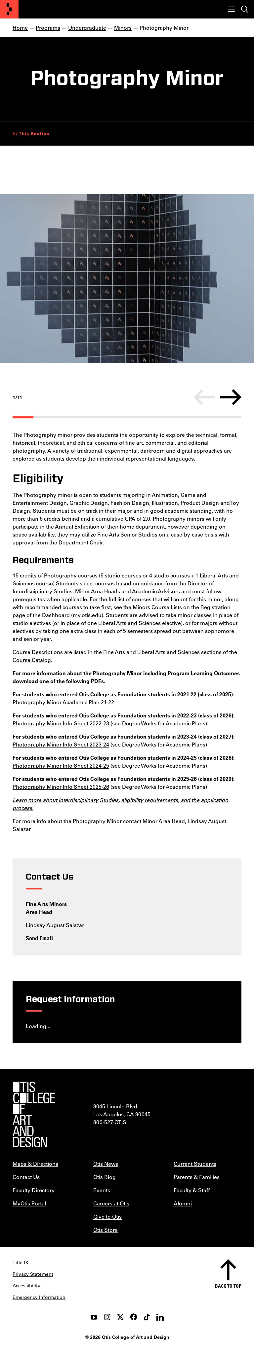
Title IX (20, 1263)
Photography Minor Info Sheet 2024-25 (61, 765)
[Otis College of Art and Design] (9, 9)
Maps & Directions (35, 1163)
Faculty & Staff (192, 1190)
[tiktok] (147, 1317)
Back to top (228, 1286)
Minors (123, 27)
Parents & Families (197, 1176)
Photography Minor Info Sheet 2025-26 (61, 786)
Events (101, 1190)
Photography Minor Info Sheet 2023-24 (61, 744)
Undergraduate (87, 27)
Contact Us (26, 1176)
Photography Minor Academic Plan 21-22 (63, 702)
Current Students (195, 1163)
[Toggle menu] (231, 9)
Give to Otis (107, 1216)
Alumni (183, 1203)
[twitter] (120, 1317)
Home (20, 27)
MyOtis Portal (29, 1203)
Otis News (105, 1163)
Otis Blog (104, 1176)
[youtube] (94, 1317)
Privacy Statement (33, 1274)
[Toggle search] (245, 9)
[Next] (230, 397)
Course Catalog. (32, 659)
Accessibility (26, 1286)
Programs (48, 27)
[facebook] (134, 1317)
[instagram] (107, 1317)
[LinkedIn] (160, 1317)
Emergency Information (39, 1297)
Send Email (39, 938)
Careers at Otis (111, 1203)
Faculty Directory (34, 1190)
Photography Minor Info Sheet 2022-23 (61, 723)
